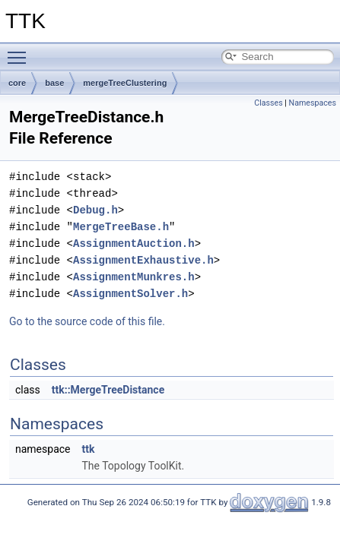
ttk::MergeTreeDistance (108, 390)
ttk (87, 449)
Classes (268, 103)
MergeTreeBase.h (121, 227)
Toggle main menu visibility (20, 50)
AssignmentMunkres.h (134, 277)
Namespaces (312, 103)
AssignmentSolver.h (130, 293)
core (17, 82)
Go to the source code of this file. (87, 321)
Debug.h (95, 210)
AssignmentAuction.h (134, 243)
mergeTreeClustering (125, 82)
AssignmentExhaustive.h (143, 260)
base (54, 82)
